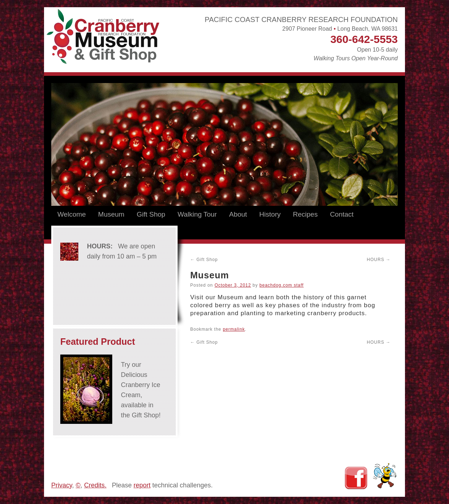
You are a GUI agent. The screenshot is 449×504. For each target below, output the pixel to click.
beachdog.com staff (282, 285)
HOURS (379, 259)
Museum (111, 214)
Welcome (71, 214)
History (269, 214)
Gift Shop (151, 214)
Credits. (95, 485)
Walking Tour (197, 214)
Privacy (61, 485)
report (142, 485)
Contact (341, 214)
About (238, 214)
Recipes (305, 214)
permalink (234, 329)
